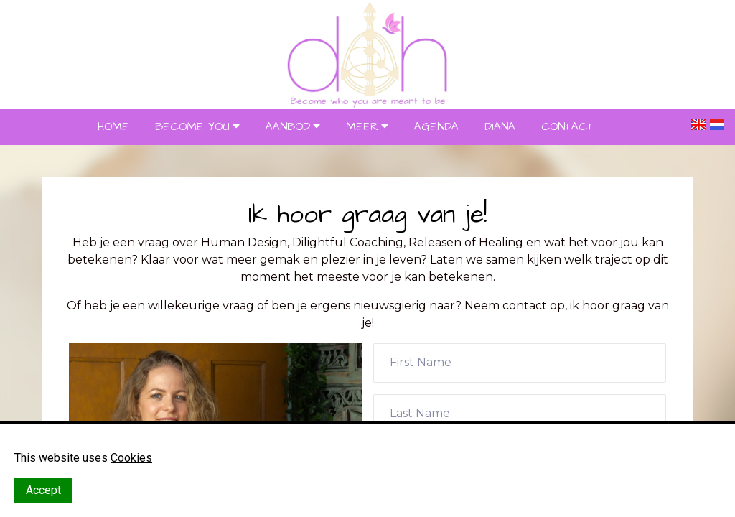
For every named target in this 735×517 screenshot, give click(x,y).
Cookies (131, 458)
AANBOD (288, 126)
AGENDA (436, 126)
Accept (43, 490)
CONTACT (567, 126)
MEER (362, 126)
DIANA (499, 126)
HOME (113, 126)
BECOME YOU (192, 126)
